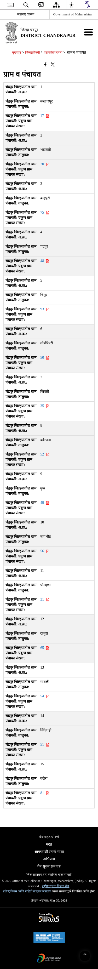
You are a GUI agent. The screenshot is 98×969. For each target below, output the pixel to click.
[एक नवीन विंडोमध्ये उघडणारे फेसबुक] (45, 64)
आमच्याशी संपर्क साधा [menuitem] (49, 852)
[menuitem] (10, 5)
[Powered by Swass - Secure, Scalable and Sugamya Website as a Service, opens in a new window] (49, 918)
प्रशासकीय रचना (53, 52)
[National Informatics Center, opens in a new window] (49, 938)
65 (44, 648)
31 (44, 599)
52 (44, 454)
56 (44, 551)
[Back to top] (85, 956)
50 (44, 358)
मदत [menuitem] (49, 844)
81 (44, 793)
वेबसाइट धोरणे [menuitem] (49, 837)
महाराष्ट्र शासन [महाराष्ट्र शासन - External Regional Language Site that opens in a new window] (25, 14)
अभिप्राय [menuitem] (49, 859)
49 (44, 503)
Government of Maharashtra (72, 14)
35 (44, 406)
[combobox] (87, 4)
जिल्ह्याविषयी (32, 52)
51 (44, 744)
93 (44, 309)
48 (44, 261)
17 (44, 116)
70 (44, 164)
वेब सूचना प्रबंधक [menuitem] (49, 866)
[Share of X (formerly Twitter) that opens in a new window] (52, 64)
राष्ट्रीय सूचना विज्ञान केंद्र (55, 886)
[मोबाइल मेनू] (88, 32)
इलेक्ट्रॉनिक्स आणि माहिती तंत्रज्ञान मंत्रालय (27, 891)
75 (44, 212)
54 (44, 696)
